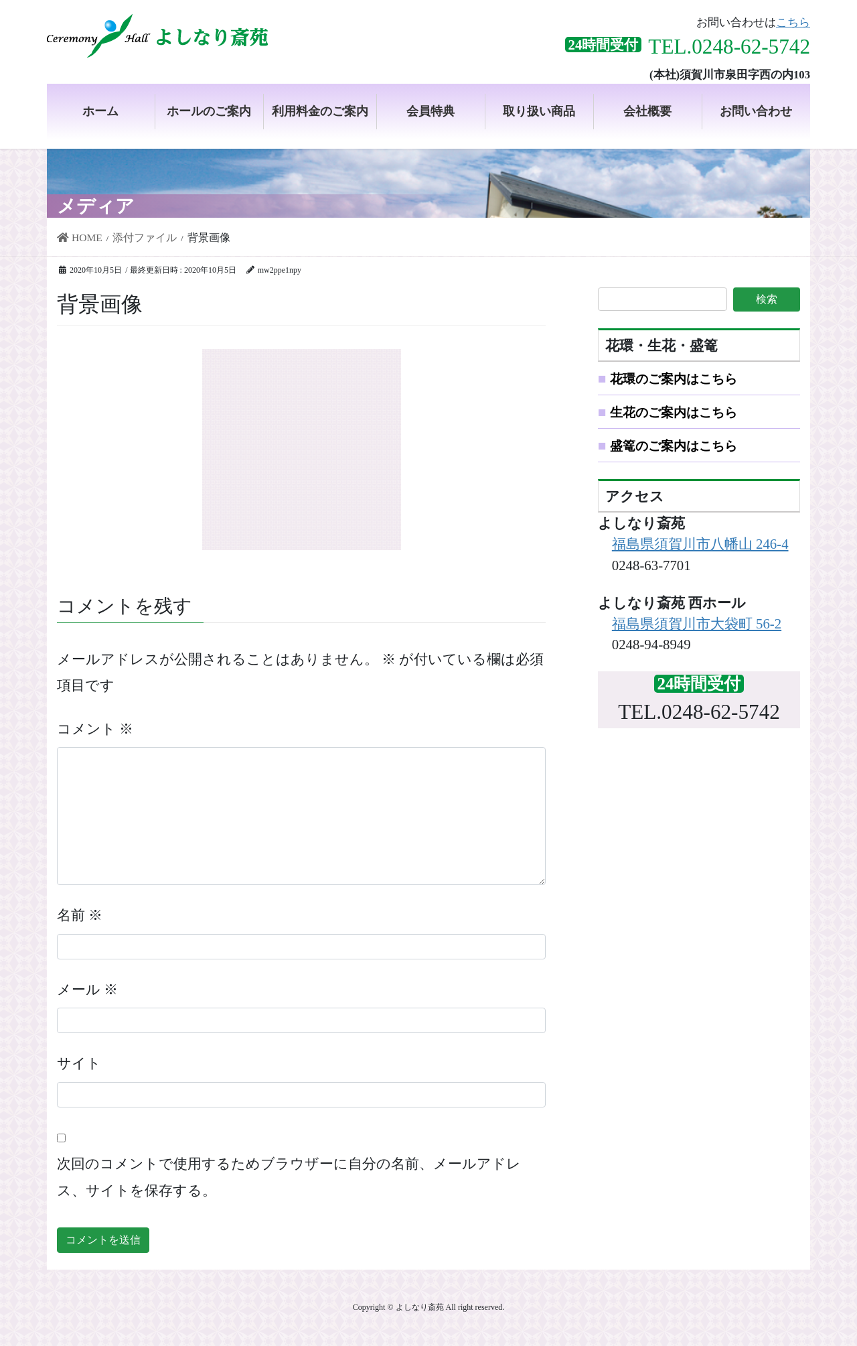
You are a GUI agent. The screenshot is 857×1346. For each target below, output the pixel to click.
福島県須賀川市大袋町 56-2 (696, 623)
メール (87, 989)
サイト (79, 1063)
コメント (95, 728)
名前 (79, 915)
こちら (793, 22)
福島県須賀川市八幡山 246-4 (700, 543)
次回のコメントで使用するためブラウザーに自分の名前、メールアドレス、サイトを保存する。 (289, 1177)
